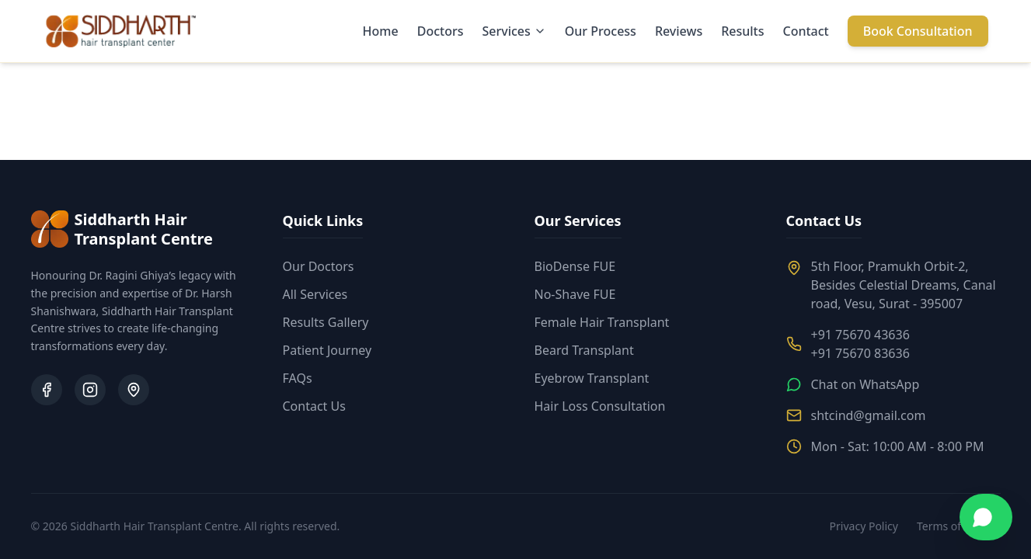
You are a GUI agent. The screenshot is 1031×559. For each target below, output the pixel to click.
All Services (315, 294)
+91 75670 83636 (860, 353)
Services (513, 31)
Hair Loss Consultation (600, 406)
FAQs (297, 378)
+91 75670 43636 (860, 334)
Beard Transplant (584, 350)
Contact (806, 31)
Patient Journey (327, 350)
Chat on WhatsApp (865, 384)
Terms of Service (959, 526)
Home (381, 31)
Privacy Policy (864, 526)
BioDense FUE (575, 266)
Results (742, 31)
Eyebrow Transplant (592, 378)
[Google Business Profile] (133, 389)
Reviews (678, 31)
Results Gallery (326, 322)
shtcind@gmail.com (868, 415)
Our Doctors (318, 266)
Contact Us (314, 406)
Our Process (600, 31)
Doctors (440, 31)
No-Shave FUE (575, 294)
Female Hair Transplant (602, 322)
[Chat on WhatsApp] (986, 517)
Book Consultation (918, 31)
